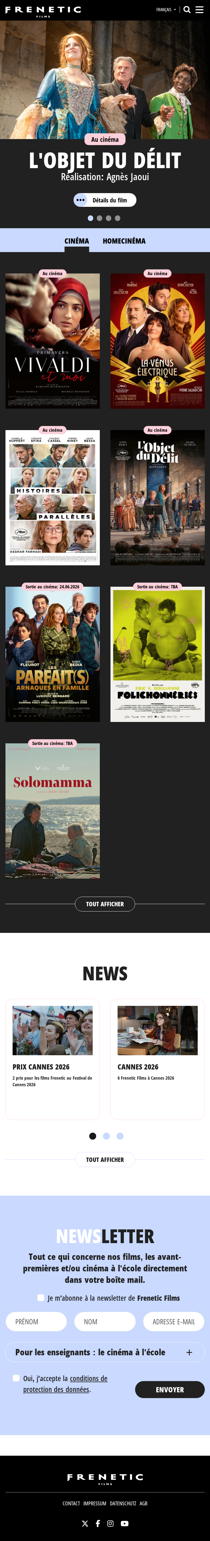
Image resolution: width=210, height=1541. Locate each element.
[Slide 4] (117, 218)
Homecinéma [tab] (124, 241)
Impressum (94, 1503)
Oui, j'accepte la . (65, 1384)
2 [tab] (105, 1136)
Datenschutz (123, 1503)
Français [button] (164, 10)
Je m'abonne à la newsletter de (114, 1298)
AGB (143, 1503)
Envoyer (170, 1389)
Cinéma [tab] (77, 241)
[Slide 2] (99, 218)
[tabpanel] (105, 587)
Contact (71, 1503)
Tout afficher (105, 904)
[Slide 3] (108, 218)
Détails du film (100, 200)
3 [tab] (118, 1136)
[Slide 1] (90, 218)
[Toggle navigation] (199, 9)
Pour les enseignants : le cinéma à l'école (90, 1352)
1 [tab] (91, 1136)
